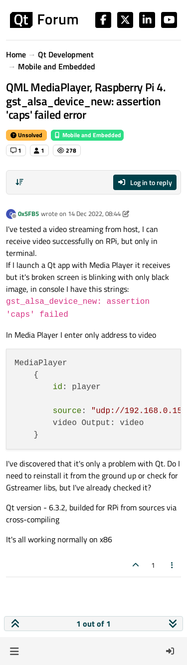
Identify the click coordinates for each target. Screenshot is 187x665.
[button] (14, 651)
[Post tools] (173, 565)
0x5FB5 (28, 214)
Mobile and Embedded (87, 135)
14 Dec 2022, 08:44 (94, 214)
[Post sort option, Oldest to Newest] (19, 182)
